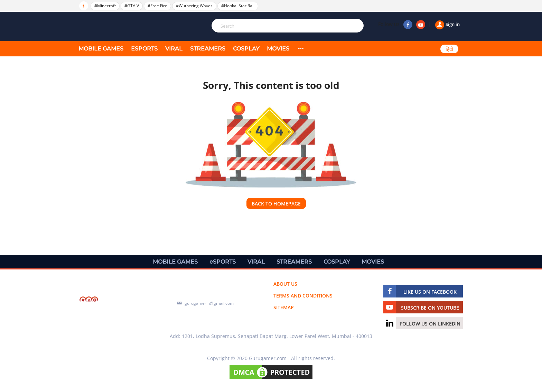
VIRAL (174, 48)
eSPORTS (144, 48)
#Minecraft (105, 6)
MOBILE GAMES (100, 48)
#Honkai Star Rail (237, 6)
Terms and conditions (303, 295)
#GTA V (131, 6)
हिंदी (449, 49)
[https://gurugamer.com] (117, 300)
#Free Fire (157, 6)
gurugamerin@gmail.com (209, 303)
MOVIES (278, 48)
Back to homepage (276, 203)
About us (285, 284)
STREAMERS (207, 48)
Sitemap (283, 307)
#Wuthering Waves (194, 6)
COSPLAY (246, 48)
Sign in (447, 24)
